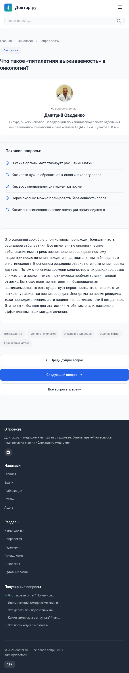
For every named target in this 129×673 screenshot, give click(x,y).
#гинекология (12, 333)
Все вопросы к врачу (64, 389)
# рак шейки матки (16, 343)
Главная (6, 41)
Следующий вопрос (64, 375)
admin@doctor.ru (16, 655)
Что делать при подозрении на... (31, 610)
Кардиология (13, 530)
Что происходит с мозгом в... (29, 625)
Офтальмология (16, 572)
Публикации (13, 491)
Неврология (13, 539)
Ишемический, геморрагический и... (34, 603)
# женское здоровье (78, 333)
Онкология (25, 41)
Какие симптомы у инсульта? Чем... (34, 617)
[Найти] (119, 21)
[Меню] (120, 7)
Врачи (8, 482)
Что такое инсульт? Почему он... (31, 595)
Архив (8, 507)
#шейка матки (109, 333)
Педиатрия (12, 547)
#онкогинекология (43, 333)
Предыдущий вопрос (64, 360)
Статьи (9, 499)
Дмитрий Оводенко (64, 115)
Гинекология (13, 555)
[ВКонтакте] (8, 452)
